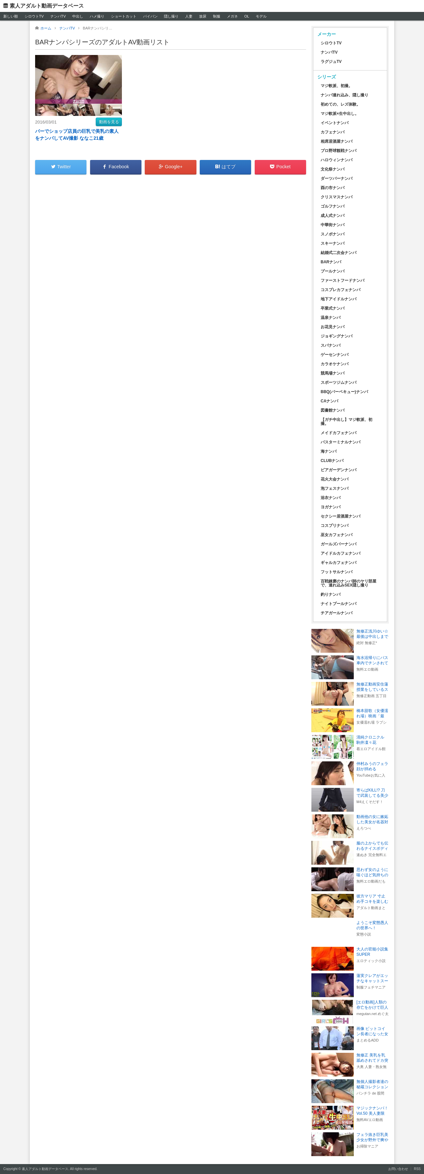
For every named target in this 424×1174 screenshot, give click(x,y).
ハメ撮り (97, 16)
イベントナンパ (334, 123)
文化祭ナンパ (332, 169)
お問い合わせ (398, 1169)
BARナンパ (331, 262)
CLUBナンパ (332, 460)
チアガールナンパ (336, 613)
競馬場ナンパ (332, 373)
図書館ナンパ (332, 410)
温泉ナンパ (331, 317)
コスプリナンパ (334, 525)
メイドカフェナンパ (338, 433)
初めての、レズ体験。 (340, 104)
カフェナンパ (332, 132)
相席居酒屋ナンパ (336, 141)
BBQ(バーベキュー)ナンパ (344, 391)
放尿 (202, 16)
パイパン (150, 16)
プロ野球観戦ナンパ (338, 150)
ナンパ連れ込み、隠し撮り (344, 95)
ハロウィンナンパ (336, 160)
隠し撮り (171, 16)
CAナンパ (329, 401)
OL (246, 16)
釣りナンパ (331, 594)
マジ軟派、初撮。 (336, 85)
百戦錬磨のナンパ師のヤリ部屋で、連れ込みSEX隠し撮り (348, 583)
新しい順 (10, 16)
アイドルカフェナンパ (340, 553)
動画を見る (109, 122)
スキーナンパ (332, 243)
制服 (216, 16)
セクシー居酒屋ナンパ (340, 516)
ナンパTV (58, 16)
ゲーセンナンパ (334, 354)
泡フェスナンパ (334, 488)
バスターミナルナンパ (340, 442)
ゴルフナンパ (332, 206)
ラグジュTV (331, 61)
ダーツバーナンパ (336, 178)
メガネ (232, 16)
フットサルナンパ (336, 572)
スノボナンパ (332, 234)
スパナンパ (331, 345)
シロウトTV (34, 16)
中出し (77, 16)
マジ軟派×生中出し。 (340, 113)
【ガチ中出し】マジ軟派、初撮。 (346, 421)
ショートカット (123, 16)
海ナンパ (329, 451)
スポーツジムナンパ (338, 382)
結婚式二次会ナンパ (338, 252)
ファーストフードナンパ (342, 280)
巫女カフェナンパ (336, 535)
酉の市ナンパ (332, 187)
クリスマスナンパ (336, 197)
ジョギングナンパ (336, 336)
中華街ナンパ (332, 225)
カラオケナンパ (334, 364)
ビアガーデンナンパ (338, 470)
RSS (417, 1169)
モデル (261, 16)
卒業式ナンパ (332, 308)
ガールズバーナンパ (338, 544)
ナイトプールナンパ (338, 603)
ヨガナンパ (331, 507)
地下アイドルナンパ (338, 299)
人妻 (188, 16)
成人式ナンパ (332, 215)
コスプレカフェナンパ (340, 289)
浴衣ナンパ (331, 497)
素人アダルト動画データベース (47, 6)
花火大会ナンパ (334, 479)
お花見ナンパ (332, 327)
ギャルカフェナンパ (338, 562)
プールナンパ (332, 271)
